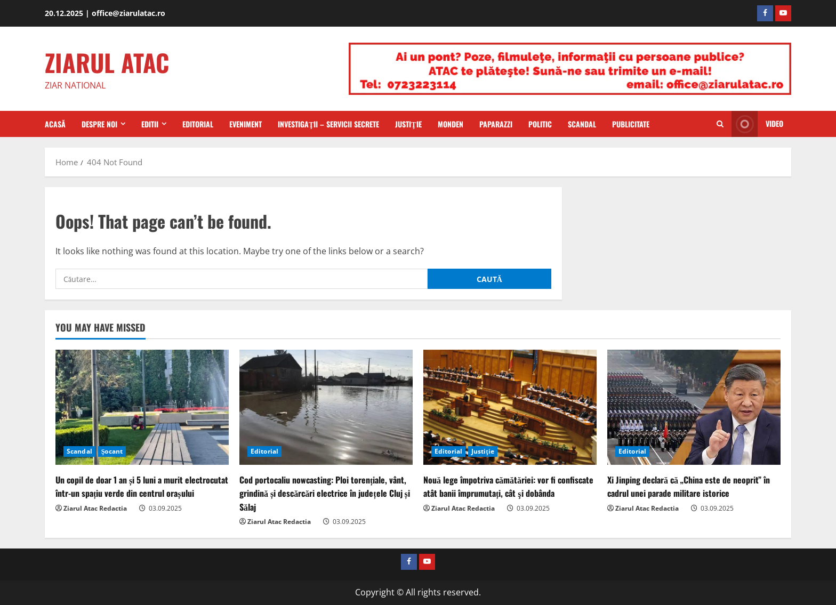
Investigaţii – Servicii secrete (328, 124)
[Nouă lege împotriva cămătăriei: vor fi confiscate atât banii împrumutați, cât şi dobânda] (510, 407)
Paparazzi (495, 124)
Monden (450, 124)
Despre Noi (99, 124)
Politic (540, 124)
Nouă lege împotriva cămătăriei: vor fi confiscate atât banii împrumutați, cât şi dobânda (508, 486)
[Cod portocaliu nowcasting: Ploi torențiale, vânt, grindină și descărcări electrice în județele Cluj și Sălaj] (326, 407)
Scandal (582, 124)
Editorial (197, 124)
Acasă (55, 124)
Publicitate (630, 124)
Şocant (112, 451)
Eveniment (245, 124)
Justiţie (408, 124)
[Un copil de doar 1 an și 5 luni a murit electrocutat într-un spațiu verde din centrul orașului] (142, 407)
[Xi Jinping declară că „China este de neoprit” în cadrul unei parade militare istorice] (694, 407)
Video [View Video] (757, 124)
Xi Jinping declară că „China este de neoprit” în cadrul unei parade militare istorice (688, 486)
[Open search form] (720, 124)
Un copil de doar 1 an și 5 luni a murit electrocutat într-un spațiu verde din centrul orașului (141, 486)
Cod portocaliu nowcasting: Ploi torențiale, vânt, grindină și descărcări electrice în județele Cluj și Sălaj (324, 493)
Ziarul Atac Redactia (95, 508)
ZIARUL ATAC (107, 62)
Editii (149, 124)
